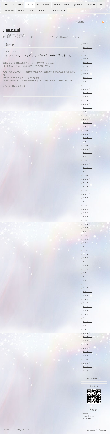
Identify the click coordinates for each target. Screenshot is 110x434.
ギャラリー (90, 5)
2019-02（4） (87, 115)
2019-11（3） (87, 85)
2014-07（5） (87, 307)
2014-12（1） (87, 288)
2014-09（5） (87, 299)
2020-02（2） (87, 74)
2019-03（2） (87, 111)
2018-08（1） (87, 138)
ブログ (101, 5)
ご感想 (30, 11)
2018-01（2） (87, 164)
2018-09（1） (87, 134)
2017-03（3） (87, 198)
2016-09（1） (87, 216)
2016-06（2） (87, 224)
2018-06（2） (87, 145)
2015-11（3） (87, 250)
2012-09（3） (87, 370)
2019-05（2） (87, 104)
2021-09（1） (87, 59)
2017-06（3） (87, 186)
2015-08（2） (87, 258)
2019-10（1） (87, 89)
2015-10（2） (87, 254)
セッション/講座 (43, 5)
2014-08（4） (87, 303)
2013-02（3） (87, 367)
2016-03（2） (87, 235)
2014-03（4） (87, 322)
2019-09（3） (87, 93)
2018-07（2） (87, 141)
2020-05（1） (87, 66)
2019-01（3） (87, 119)
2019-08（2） (87, 96)
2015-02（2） (87, 280)
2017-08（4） (87, 183)
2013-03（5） (87, 363)
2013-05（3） (87, 355)
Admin (103, 430)
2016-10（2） (87, 213)
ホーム (5, 5)
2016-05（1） (87, 228)
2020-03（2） (87, 70)
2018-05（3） (87, 149)
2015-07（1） (87, 261)
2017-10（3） (87, 175)
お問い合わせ (8, 11)
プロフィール (17, 5)
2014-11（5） (87, 292)
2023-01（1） (87, 44)
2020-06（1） (87, 63)
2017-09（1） (87, 179)
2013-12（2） (87, 333)
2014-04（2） (87, 318)
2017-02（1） (87, 201)
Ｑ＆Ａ (66, 5)
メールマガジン (43, 11)
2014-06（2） (87, 310)
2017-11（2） (87, 171)
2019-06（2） (87, 100)
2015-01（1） (87, 284)
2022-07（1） (87, 48)
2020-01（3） (87, 78)
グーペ (97, 430)
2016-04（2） (87, 231)
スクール (56, 5)
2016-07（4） (87, 220)
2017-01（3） (87, 205)
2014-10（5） (87, 295)
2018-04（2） (87, 153)
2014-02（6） (87, 325)
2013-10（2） (87, 337)
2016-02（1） (87, 239)
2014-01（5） (87, 329)
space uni (11, 29)
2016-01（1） (87, 243)
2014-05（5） (87, 314)
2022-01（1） (87, 55)
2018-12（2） (87, 123)
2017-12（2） (87, 168)
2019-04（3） (87, 108)
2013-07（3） (87, 348)
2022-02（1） (87, 51)
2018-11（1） (87, 126)
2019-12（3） (87, 81)
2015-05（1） (87, 269)
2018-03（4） (87, 156)
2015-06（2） (87, 265)
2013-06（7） (87, 352)
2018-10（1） (87, 130)
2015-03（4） (87, 276)
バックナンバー (59, 11)
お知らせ (29, 5)
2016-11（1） (87, 209)
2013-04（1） (87, 359)
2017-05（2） (87, 190)
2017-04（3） (87, 194)
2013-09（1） (87, 340)
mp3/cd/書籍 (77, 5)
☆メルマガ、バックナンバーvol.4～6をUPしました (37, 55)
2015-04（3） (87, 273)
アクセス (20, 11)
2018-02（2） (87, 160)
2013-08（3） (87, 344)
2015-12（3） (87, 246)
